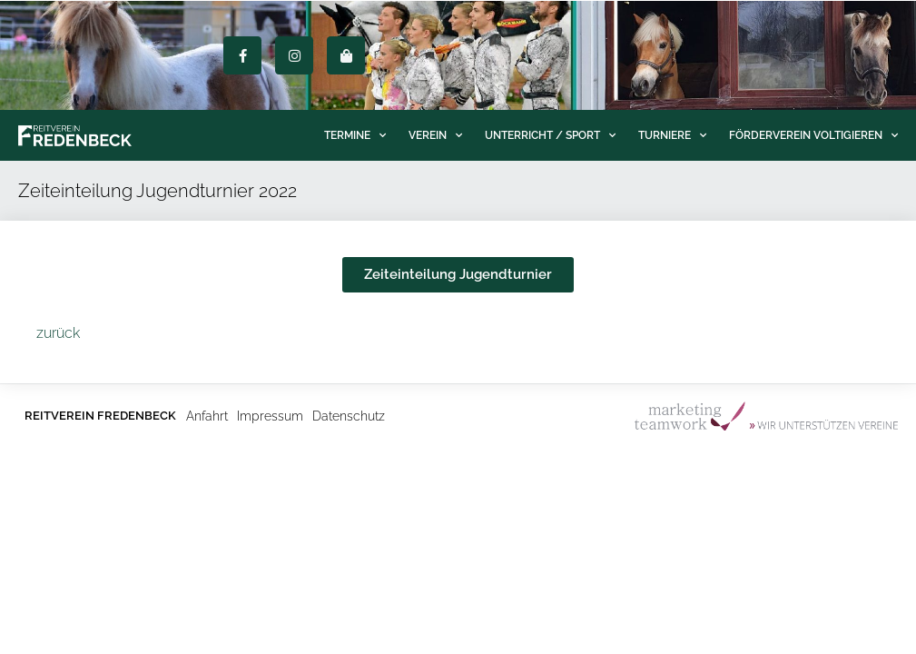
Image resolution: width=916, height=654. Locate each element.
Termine (355, 135)
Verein (435, 135)
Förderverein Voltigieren (813, 135)
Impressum (270, 416)
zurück (58, 333)
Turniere (672, 135)
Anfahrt (207, 416)
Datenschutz (348, 416)
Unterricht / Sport (550, 135)
